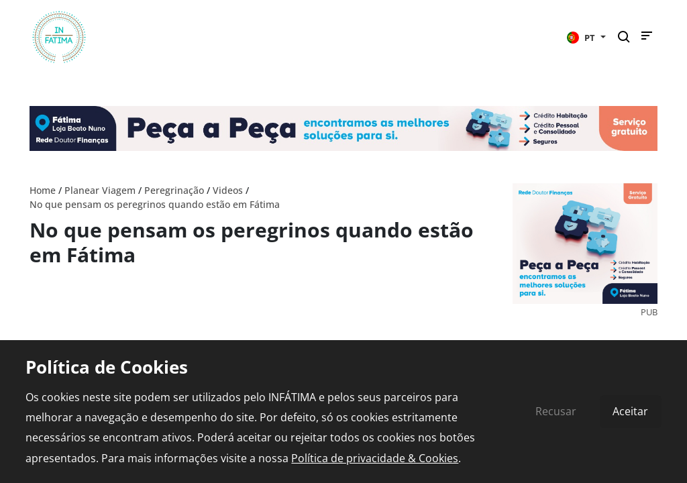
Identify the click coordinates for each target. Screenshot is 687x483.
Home (43, 190)
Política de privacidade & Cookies (374, 458)
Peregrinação (174, 190)
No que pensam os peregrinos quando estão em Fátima (155, 204)
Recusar (555, 411)
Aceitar (630, 411)
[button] (586, 36)
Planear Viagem (100, 190)
